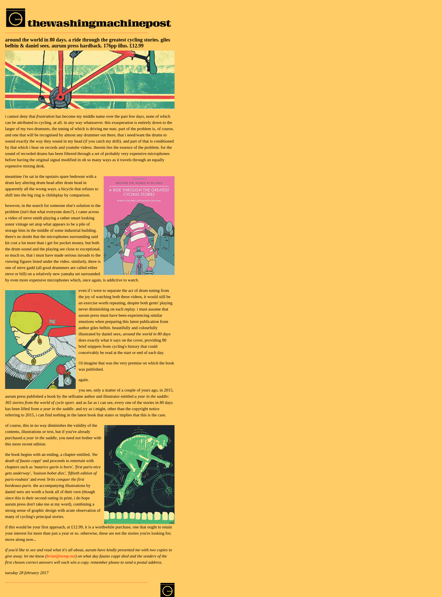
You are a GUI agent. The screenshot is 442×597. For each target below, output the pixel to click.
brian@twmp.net (61, 556)
